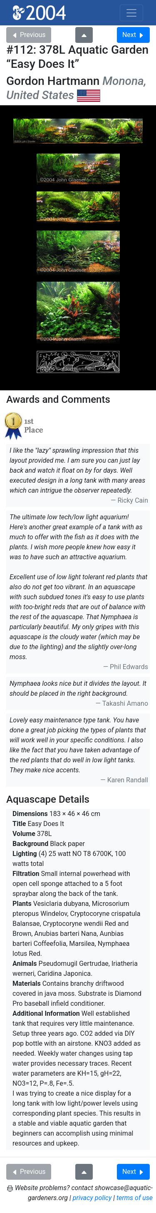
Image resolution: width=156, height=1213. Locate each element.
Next (133, 35)
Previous (29, 35)
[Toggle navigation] (131, 13)
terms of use (134, 1198)
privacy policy (92, 1198)
